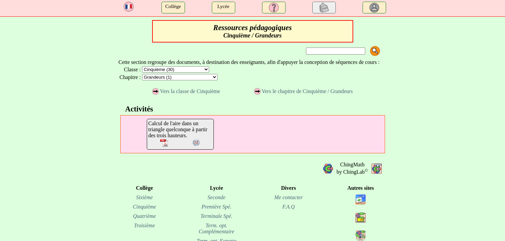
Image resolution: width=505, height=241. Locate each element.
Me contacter (288, 197)
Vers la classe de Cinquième (186, 91)
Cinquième (144, 207)
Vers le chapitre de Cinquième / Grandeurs (303, 91)
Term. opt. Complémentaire (216, 228)
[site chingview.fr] (361, 206)
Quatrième (144, 216)
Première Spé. (216, 207)
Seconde (216, 197)
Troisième (144, 225)
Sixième (144, 197)
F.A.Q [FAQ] (288, 207)
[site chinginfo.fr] (361, 224)
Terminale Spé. (216, 216)
